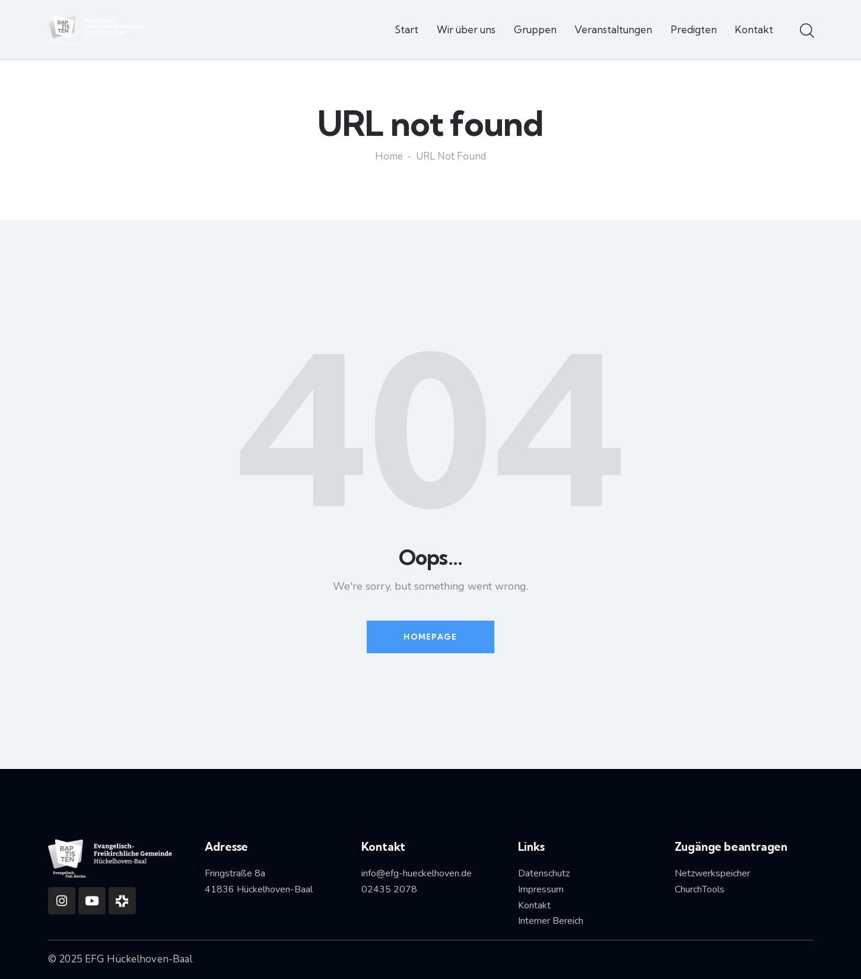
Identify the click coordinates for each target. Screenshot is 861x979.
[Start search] (806, 31)
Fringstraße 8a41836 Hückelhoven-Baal (259, 881)
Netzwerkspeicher (712, 873)
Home (389, 157)
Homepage (430, 636)
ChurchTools (700, 889)
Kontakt (534, 905)
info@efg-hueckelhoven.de (416, 873)
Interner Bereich (550, 920)
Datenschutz (544, 873)
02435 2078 (389, 889)
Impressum (541, 889)
